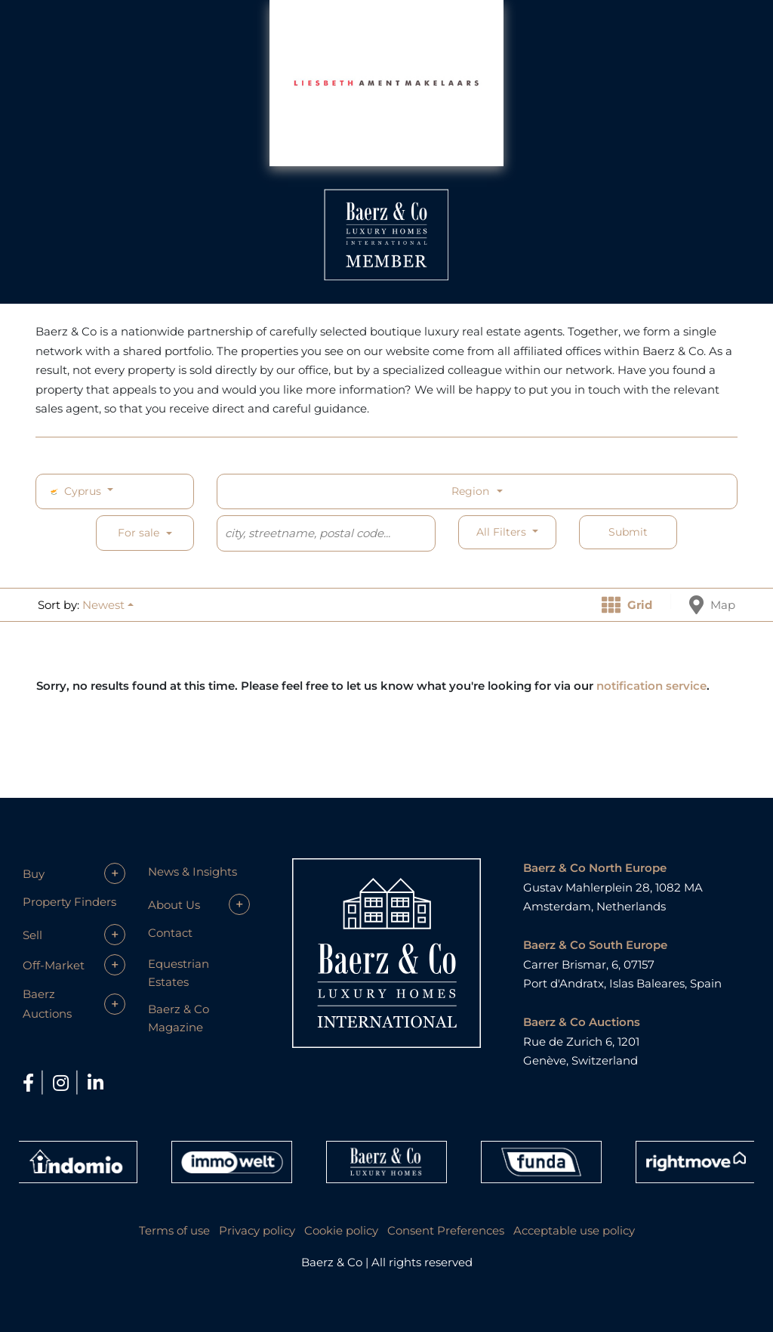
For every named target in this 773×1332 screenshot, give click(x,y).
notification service (651, 685)
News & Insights (192, 871)
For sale (138, 532)
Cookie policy (341, 1230)
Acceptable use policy (574, 1230)
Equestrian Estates (178, 973)
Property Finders (69, 902)
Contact (170, 933)
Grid (627, 605)
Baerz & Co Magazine (178, 1018)
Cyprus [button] (76, 491)
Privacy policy (257, 1230)
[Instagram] (63, 1083)
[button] (108, 604)
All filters (502, 532)
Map (712, 605)
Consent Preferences (445, 1230)
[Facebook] (30, 1083)
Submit (628, 532)
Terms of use (174, 1230)
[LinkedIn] (95, 1083)
